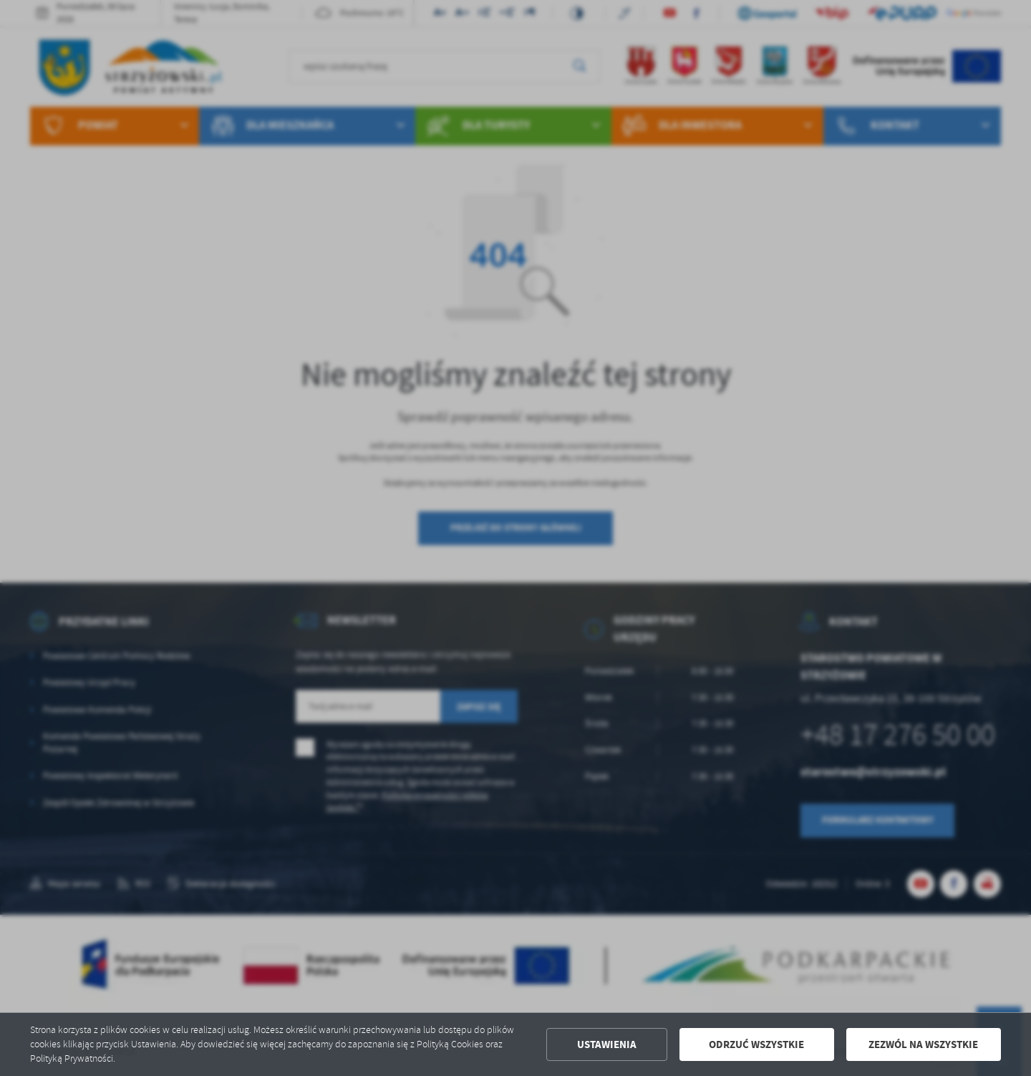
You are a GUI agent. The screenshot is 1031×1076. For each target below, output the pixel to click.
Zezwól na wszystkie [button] (923, 1044)
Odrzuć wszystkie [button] (756, 1044)
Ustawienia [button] (606, 1044)
